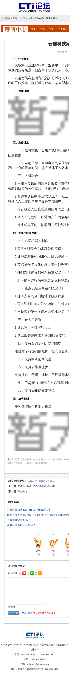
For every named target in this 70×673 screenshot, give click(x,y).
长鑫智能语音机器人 (19, 519)
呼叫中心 (39, 18)
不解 (53, 552)
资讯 (42, 29)
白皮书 (61, 29)
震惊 (38, 552)
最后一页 (22, 491)
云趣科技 (32, 481)
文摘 (51, 29)
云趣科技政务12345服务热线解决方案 (36, 486)
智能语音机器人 (46, 481)
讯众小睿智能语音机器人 (21, 524)
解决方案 (50, 18)
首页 (33, 29)
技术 (30, 18)
